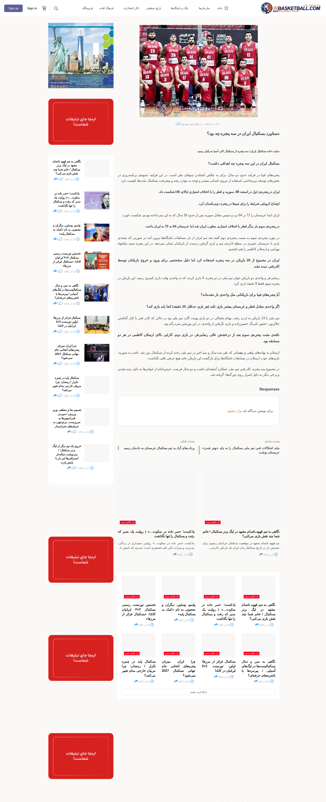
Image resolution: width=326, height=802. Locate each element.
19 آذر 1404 (146, 682)
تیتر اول (184, 124)
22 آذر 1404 (186, 682)
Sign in (32, 8)
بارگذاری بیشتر (198, 693)
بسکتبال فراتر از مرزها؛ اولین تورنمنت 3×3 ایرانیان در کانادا (218, 666)
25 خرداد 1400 (212, 124)
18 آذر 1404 (86, 432)
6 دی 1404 (270, 555)
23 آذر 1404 (146, 626)
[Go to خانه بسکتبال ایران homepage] (290, 8)
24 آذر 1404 (185, 555)
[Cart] (44, 8)
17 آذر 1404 (86, 468)
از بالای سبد (195, 124)
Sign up (13, 8)
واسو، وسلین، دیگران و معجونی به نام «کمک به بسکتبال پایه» (178, 610)
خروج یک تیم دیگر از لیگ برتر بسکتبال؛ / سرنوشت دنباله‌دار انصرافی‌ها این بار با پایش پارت (66, 454)
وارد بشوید (234, 411)
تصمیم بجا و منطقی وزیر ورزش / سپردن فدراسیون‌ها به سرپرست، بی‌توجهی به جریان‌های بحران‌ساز (66, 418)
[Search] (56, 8)
